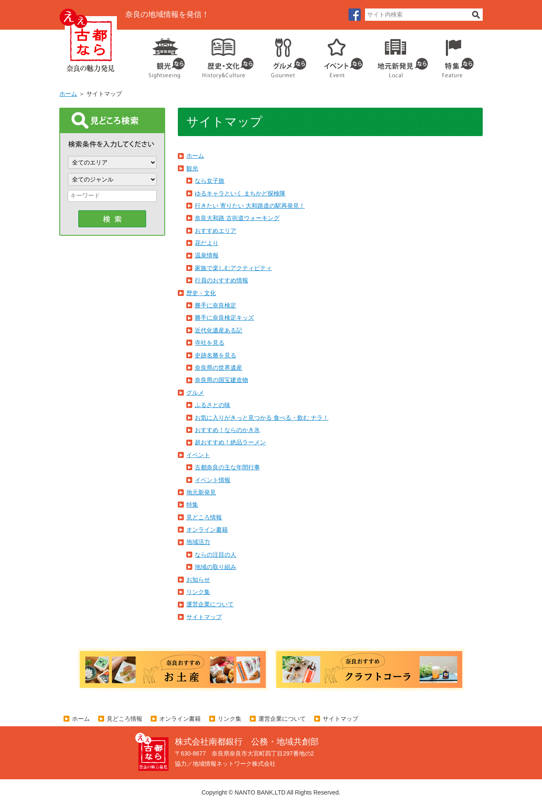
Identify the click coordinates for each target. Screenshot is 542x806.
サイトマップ (204, 617)
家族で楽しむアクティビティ (233, 268)
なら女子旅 (209, 180)
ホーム (68, 93)
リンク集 (198, 591)
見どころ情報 (204, 517)
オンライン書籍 (207, 529)
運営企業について (210, 604)
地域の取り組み (215, 566)
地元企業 (398, 55)
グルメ (282, 55)
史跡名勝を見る (215, 355)
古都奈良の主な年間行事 (227, 467)
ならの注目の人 (215, 554)
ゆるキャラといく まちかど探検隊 (240, 193)
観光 (166, 55)
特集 (456, 55)
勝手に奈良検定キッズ (224, 317)
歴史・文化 (224, 55)
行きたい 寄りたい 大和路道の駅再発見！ (250, 205)
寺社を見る (209, 342)
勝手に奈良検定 (215, 305)
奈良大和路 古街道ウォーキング (237, 218)
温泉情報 (206, 255)
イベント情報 (212, 480)
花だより (206, 243)
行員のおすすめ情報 (221, 280)
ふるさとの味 (212, 405)
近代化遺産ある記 (218, 330)
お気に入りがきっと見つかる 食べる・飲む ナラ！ (262, 417)
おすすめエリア (215, 230)
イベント (339, 55)
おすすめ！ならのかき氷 (227, 430)
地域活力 (198, 541)
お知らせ (198, 579)
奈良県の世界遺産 (218, 367)
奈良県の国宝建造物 (221, 380)
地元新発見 (201, 492)
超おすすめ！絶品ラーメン (230, 442)
